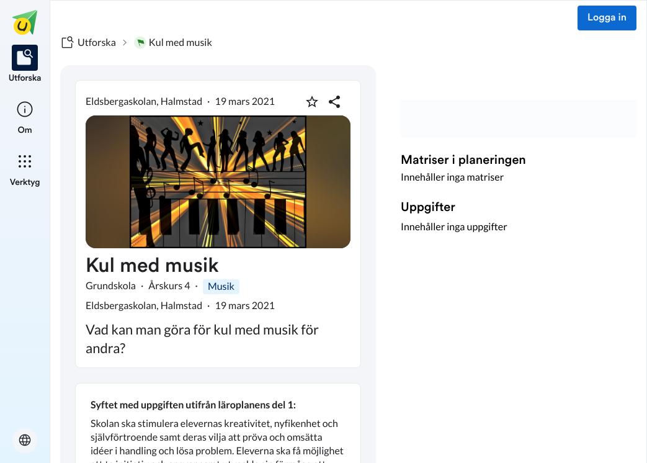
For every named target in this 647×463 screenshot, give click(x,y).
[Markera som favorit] (312, 102)
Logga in (607, 18)
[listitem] (25, 64)
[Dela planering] (334, 102)
